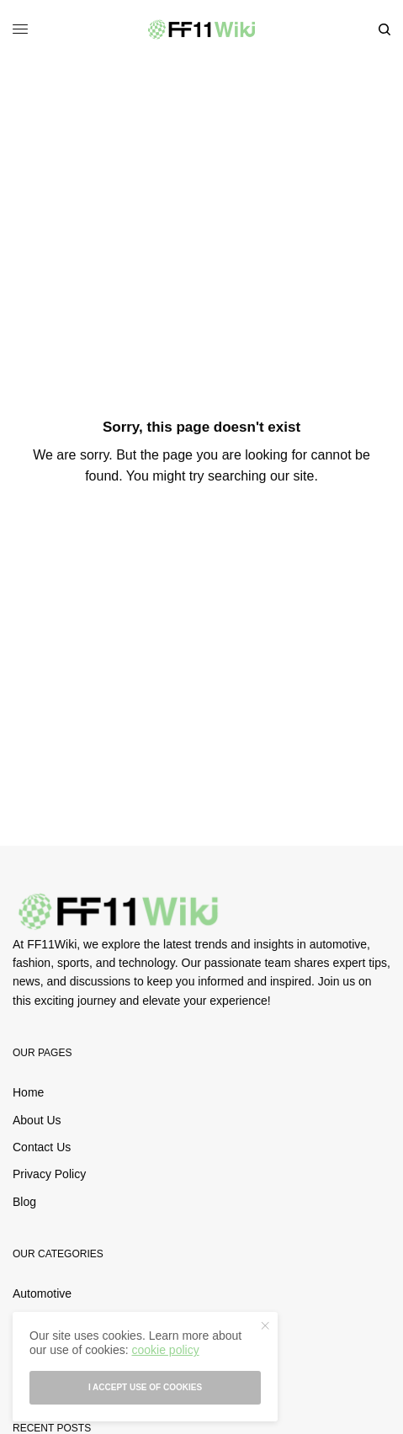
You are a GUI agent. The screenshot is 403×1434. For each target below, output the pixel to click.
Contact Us (42, 1147)
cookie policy (165, 1350)
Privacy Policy (49, 1174)
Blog (24, 1201)
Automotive (42, 1293)
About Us (37, 1120)
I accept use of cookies (145, 1387)
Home (28, 1092)
